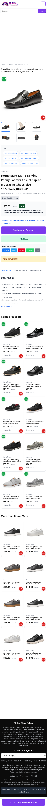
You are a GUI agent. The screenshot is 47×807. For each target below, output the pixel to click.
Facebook (6, 250)
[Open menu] (43, 4)
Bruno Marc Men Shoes (17, 65)
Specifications (20, 270)
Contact (37, 761)
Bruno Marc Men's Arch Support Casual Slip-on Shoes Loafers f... (34, 461)
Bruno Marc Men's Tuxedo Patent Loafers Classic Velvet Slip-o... (12, 423)
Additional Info (36, 270)
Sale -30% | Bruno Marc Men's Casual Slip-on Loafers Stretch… (34, 498)
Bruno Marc (5, 171)
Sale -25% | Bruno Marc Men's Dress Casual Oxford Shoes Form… (12, 461)
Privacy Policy (6, 761)
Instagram (14, 776)
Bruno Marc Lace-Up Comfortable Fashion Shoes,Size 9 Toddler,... (33, 386)
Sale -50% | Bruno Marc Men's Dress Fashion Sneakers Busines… (34, 655)
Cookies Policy (26, 761)
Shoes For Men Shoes (30, 163)
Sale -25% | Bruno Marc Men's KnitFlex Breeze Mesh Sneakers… (11, 498)
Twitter (14, 250)
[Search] (19, 11)
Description (6, 270)
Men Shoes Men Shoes (29, 158)
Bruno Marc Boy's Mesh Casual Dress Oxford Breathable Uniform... (11, 348)
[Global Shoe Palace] (9, 3)
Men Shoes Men (10, 158)
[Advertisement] (23, 38)
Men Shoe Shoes (11, 153)
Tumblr (34, 776)
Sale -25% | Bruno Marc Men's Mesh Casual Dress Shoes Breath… (11, 386)
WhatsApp (30, 250)
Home (3, 65)
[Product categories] (23, 755)
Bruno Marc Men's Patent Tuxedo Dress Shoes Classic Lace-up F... (35, 348)
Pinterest (21, 250)
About (16, 761)
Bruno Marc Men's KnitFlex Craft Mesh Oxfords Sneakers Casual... (35, 423)
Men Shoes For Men (28, 153)
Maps (43, 761)
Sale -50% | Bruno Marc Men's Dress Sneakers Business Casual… (11, 548)
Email (37, 250)
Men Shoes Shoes (11, 163)
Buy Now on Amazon (23, 230)
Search (42, 11)
